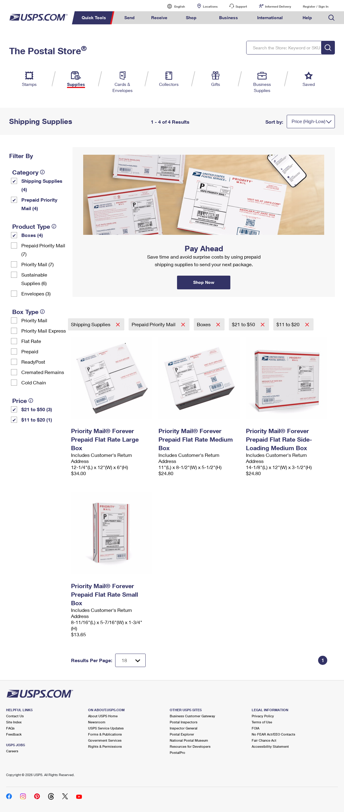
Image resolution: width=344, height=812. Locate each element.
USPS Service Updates (106, 728)
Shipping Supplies (91, 324)
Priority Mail (34, 320)
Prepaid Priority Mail (154, 324)
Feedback (14, 734)
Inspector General (183, 728)
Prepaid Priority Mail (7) (43, 249)
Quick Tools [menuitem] (94, 17)
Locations (210, 6)
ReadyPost (33, 362)
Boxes (204, 324)
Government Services (105, 740)
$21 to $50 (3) (36, 409)
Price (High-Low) (308, 121)
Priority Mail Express (43, 331)
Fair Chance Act (264, 740)
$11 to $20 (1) (36, 419)
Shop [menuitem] (191, 17)
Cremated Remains (42, 372)
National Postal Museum (189, 740)
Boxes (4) (32, 235)
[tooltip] (42, 172)
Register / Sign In (315, 6)
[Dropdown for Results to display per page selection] (130, 660)
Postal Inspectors (183, 722)
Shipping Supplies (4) (41, 185)
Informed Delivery (278, 6)
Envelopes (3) (36, 293)
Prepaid (29, 351)
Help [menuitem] (307, 17)
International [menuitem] (270, 17)
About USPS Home (103, 716)
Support (241, 6)
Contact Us (15, 716)
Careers (12, 751)
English (173, 6)
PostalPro (177, 752)
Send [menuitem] (129, 17)
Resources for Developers (190, 746)
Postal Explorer (182, 734)
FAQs (10, 728)
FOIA (255, 728)
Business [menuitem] (228, 17)
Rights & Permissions (105, 746)
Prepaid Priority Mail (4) (39, 204)
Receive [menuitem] (159, 17)
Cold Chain (33, 382)
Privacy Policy (263, 716)
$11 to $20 (288, 324)
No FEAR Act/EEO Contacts (273, 734)
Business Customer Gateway (192, 716)
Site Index (14, 722)
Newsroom (96, 722)
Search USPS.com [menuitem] (331, 17)
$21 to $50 (244, 324)
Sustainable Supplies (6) (34, 279)
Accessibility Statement (270, 746)
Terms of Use (262, 722)
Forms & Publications (105, 734)
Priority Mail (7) (37, 264)
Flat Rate (31, 341)
